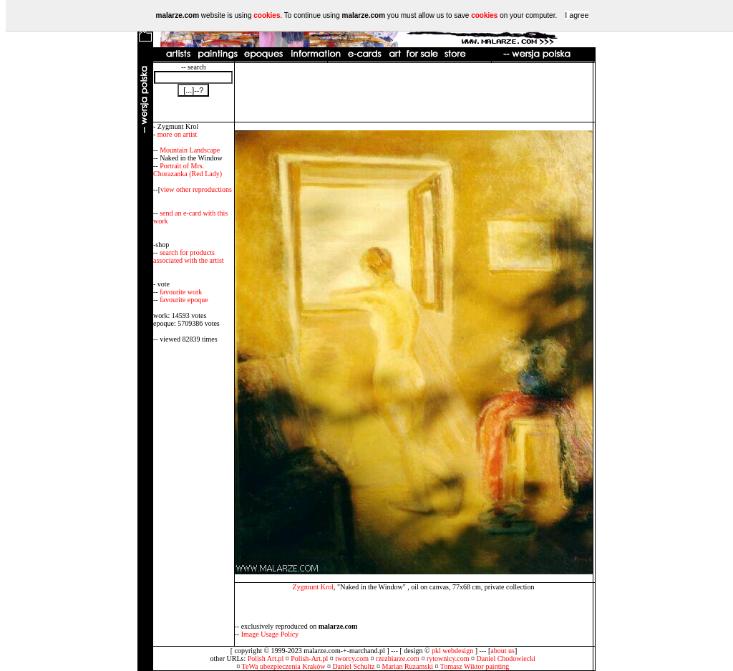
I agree (576, 15)
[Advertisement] (413, 92)
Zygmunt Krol (313, 587)
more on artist (177, 134)
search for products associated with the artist (188, 256)
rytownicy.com (448, 658)
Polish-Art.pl (309, 658)
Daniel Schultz (353, 666)
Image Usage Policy (270, 634)
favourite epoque (184, 300)
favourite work (181, 292)
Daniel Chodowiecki (506, 658)
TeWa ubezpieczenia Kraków (284, 666)
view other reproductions (196, 189)
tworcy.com (352, 658)
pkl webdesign (452, 651)
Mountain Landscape (190, 150)
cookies (266, 15)
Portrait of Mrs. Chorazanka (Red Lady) (187, 170)
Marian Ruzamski (407, 666)
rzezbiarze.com (397, 658)
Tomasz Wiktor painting (474, 666)
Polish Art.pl (266, 658)
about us (502, 651)
